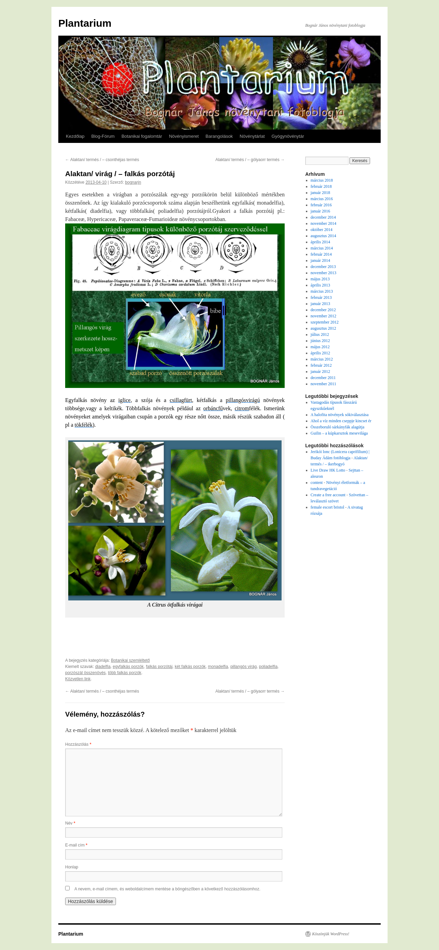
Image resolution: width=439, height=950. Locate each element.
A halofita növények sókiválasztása (340, 414)
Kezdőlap (75, 136)
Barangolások (219, 136)
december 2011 (323, 377)
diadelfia (102, 666)
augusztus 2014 (323, 235)
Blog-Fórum (103, 136)
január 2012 (320, 371)
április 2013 (320, 285)
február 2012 (321, 365)
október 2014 (322, 229)
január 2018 (320, 192)
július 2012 (320, 334)
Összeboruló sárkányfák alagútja (338, 427)
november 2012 (323, 316)
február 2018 (321, 186)
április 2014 (320, 242)
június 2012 (320, 340)
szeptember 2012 (325, 322)
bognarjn (133, 182)
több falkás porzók (124, 672)
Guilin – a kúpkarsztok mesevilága (339, 433)
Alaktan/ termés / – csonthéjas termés (102, 159)
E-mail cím (76, 845)
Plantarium (84, 23)
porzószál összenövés (85, 672)
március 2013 (322, 291)
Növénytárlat (252, 136)
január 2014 (320, 260)
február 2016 (321, 205)
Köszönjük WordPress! (330, 933)
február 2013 (321, 297)
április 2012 (320, 353)
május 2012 (320, 346)
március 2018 (322, 180)
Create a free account (328, 494)
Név (70, 823)
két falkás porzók (190, 666)
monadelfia (218, 666)
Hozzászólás (78, 744)
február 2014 (321, 254)
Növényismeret (184, 136)
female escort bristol (327, 507)
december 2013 (323, 266)
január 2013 (320, 303)
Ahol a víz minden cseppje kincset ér (341, 420)
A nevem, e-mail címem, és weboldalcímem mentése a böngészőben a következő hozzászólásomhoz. (167, 889)
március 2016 (322, 198)
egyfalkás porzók (128, 666)
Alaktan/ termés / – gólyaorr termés (250, 159)
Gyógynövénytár (288, 136)
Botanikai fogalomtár (141, 136)
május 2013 (320, 279)
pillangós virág (243, 666)
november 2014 (323, 223)
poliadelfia (268, 666)
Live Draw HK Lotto (328, 470)
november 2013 (323, 272)
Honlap (71, 867)
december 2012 (323, 309)
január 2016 (320, 211)
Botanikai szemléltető (130, 660)
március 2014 (322, 248)
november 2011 (323, 383)
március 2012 (322, 359)
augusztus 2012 (323, 328)
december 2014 (323, 217)
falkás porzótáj (159, 666)
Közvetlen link (78, 679)
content (317, 482)
